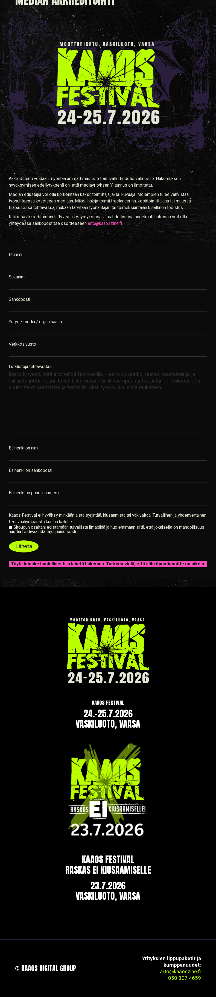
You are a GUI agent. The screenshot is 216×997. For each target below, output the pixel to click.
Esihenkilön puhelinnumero (108, 497)
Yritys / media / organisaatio (108, 326)
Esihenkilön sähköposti (108, 475)
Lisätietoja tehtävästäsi (108, 400)
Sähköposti (108, 304)
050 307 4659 (184, 978)
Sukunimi (108, 282)
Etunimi (108, 259)
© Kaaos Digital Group (45, 968)
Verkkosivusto (108, 349)
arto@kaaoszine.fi (105, 223)
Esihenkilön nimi (108, 453)
